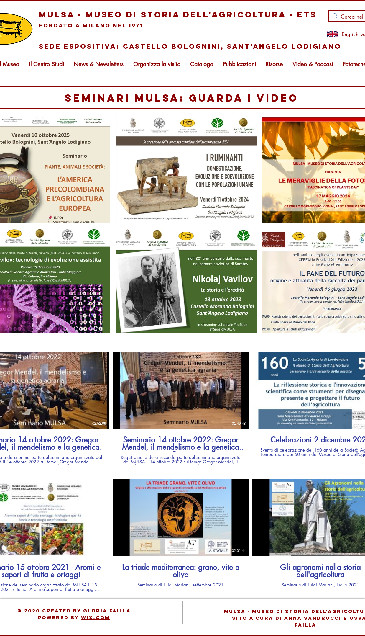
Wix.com (95, 617)
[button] (98, 64)
